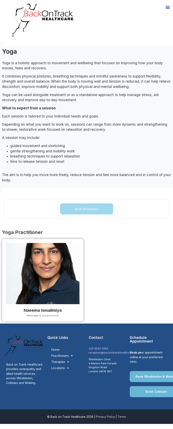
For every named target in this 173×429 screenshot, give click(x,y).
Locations (60, 368)
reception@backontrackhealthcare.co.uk (115, 352)
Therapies (60, 362)
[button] (167, 7)
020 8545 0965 (98, 348)
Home (55, 349)
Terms (122, 416)
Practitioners (62, 356)
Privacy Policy (105, 416)
